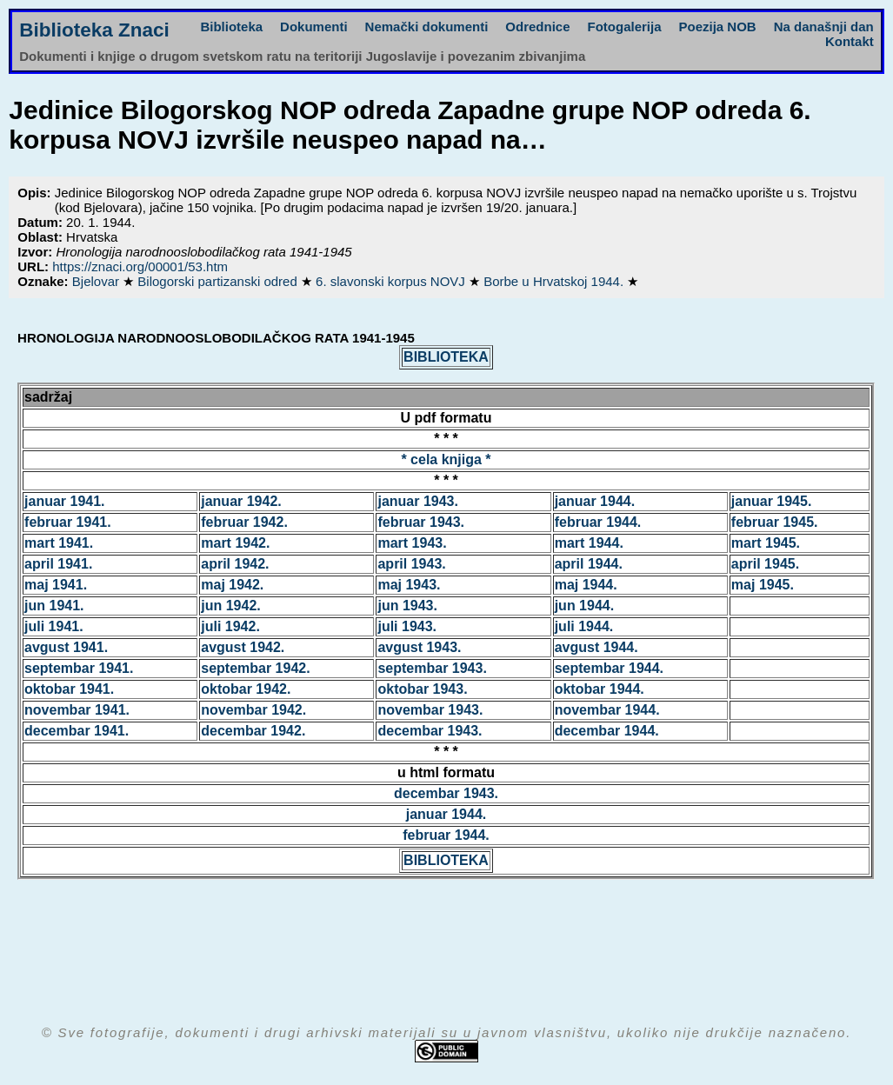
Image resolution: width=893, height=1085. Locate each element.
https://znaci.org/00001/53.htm (140, 266)
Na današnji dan (824, 26)
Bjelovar (97, 281)
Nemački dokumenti (427, 26)
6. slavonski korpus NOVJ (392, 281)
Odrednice (537, 26)
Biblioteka (231, 26)
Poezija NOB (717, 26)
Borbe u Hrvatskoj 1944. (555, 281)
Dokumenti (314, 26)
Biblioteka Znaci (94, 30)
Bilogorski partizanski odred (219, 281)
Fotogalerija (625, 26)
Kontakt (849, 41)
